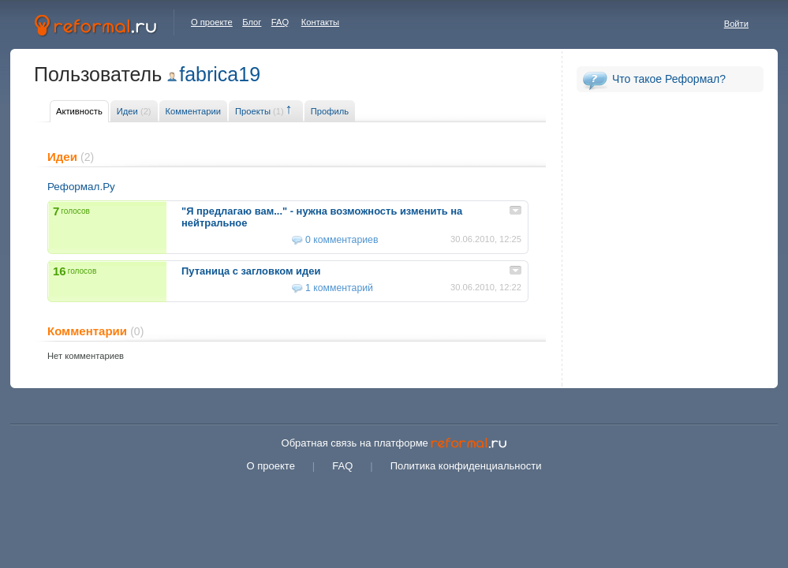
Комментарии (193, 111)
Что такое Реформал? (669, 79)
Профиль (330, 111)
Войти (736, 23)
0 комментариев (341, 239)
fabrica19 (219, 74)
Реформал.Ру (81, 186)
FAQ (280, 22)
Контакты (320, 22)
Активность (79, 111)
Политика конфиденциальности (466, 466)
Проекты (259, 111)
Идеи (134, 111)
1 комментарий (339, 287)
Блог (251, 22)
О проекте (212, 22)
